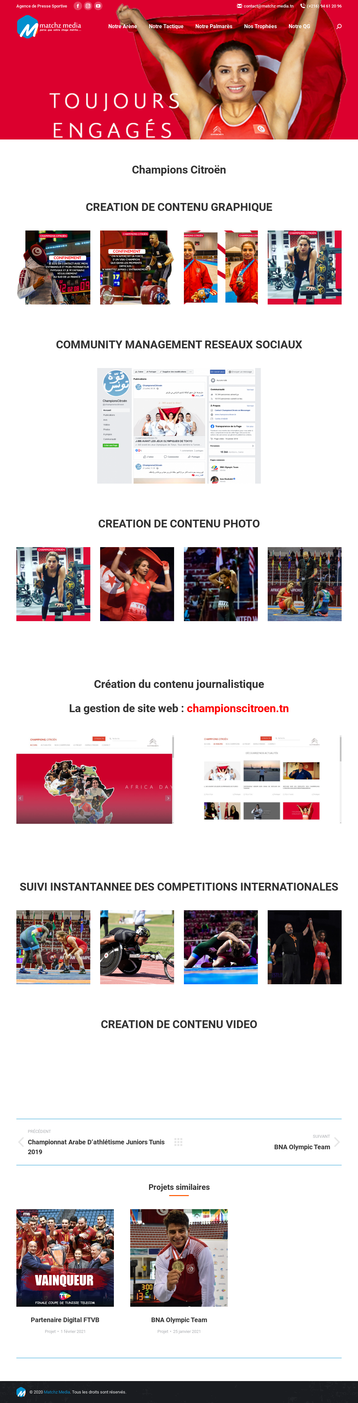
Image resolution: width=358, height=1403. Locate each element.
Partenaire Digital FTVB (65, 1320)
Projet (50, 1331)
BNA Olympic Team (179, 1320)
